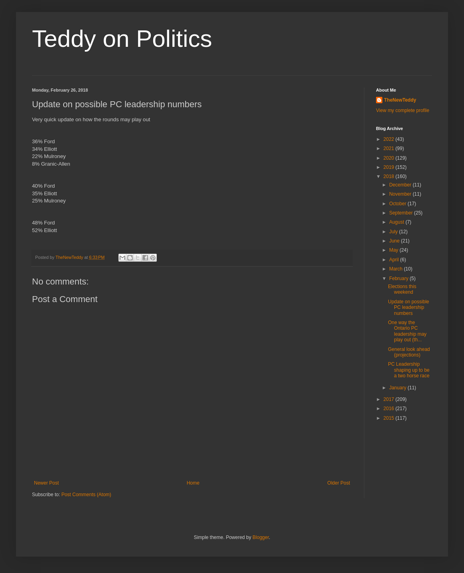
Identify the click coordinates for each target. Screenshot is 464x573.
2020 (390, 158)
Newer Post (46, 483)
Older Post (338, 483)
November (401, 194)
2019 (390, 167)
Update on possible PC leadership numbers (408, 307)
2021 (390, 148)
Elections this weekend (402, 289)
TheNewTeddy (400, 100)
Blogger (260, 537)
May (394, 250)
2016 (390, 408)
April (394, 259)
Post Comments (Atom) (86, 494)
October (398, 203)
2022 (390, 139)
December (401, 185)
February (399, 278)
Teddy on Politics (122, 38)
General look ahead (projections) (409, 352)
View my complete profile (402, 110)
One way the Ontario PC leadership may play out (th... (407, 331)
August (397, 222)
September (401, 213)
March (396, 269)
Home (193, 483)
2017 (390, 399)
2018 (390, 176)
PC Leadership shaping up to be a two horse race (409, 370)
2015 (390, 418)
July (394, 231)
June (395, 241)
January (398, 388)
